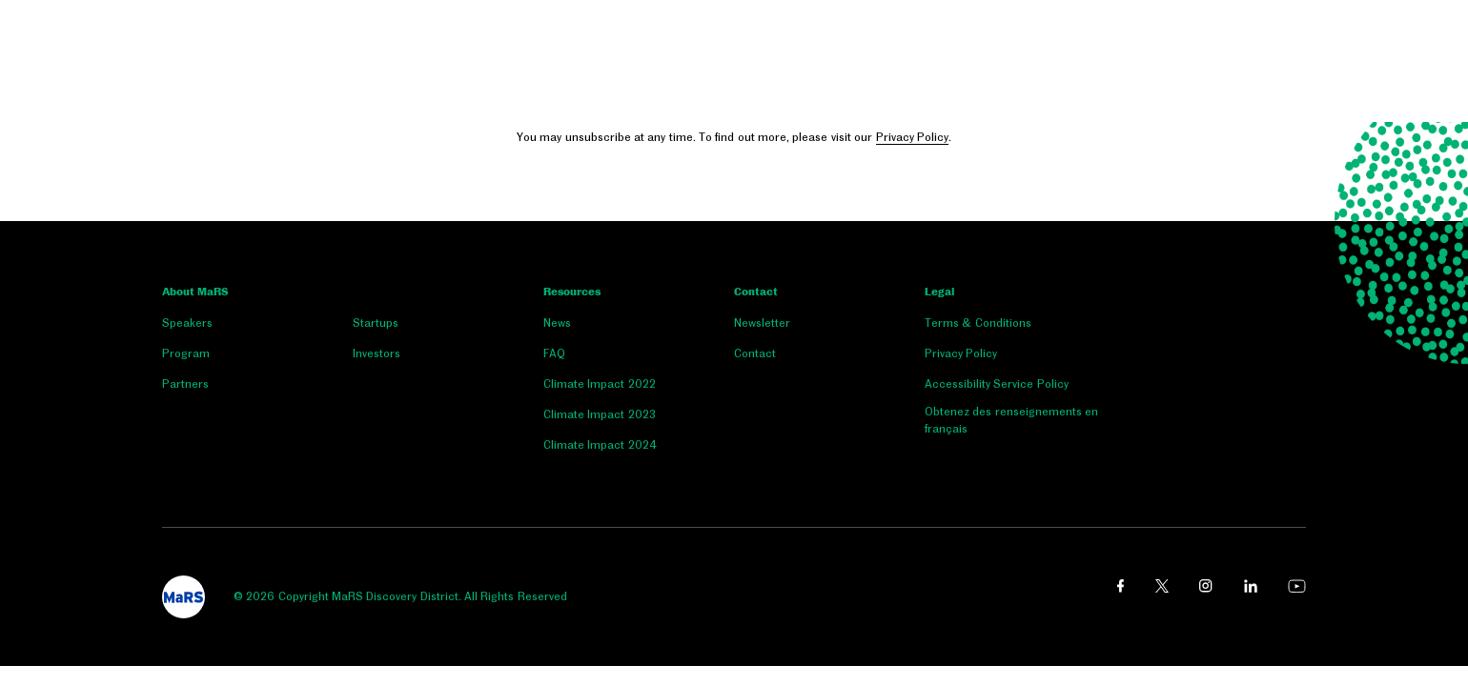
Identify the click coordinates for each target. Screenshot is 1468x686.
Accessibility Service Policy (997, 384)
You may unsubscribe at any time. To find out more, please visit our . (734, 138)
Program (186, 353)
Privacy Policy (912, 137)
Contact (756, 292)
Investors (376, 353)
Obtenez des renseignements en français (1011, 420)
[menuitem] (257, 327)
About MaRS (195, 292)
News (557, 323)
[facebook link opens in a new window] (1120, 586)
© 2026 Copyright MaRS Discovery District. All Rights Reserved (400, 596)
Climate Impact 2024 (600, 445)
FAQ (554, 353)
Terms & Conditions (978, 323)
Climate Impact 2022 (599, 384)
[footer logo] (183, 596)
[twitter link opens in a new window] (1162, 586)
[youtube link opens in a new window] (1297, 586)
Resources (572, 292)
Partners (185, 384)
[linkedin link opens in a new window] (1250, 586)
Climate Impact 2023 (599, 414)
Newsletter (762, 323)
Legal (939, 292)
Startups (375, 323)
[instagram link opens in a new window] (1206, 586)
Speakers (187, 323)
